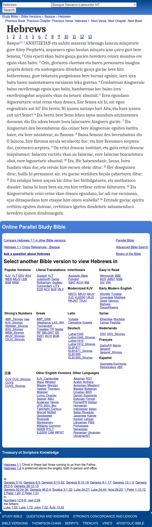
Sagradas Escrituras (113, 363)
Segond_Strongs (111, 352)
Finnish (90, 398)
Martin (117, 345)
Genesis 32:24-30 (16, 489)
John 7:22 (41, 507)
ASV (28, 275)
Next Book (135, 21)
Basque (78, 388)
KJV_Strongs (14, 322)
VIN (108, 282)
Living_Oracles (47, 395)
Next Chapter (117, 21)
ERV (21, 275)
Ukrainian (94, 432)
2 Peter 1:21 (30, 493)
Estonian (79, 398)
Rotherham (44, 282)
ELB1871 (74, 347)
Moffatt (51, 412)
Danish (78, 395)
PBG (91, 422)
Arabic (77, 382)
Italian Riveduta (83, 412)
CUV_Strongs (21, 379)
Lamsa (104, 322)
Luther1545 (75, 334)
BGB (56, 336)
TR (52, 329)
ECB (40, 289)
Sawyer (42, 398)
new (26, 319)
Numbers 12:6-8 (15, 500)
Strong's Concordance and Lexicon (105, 516)
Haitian (92, 402)
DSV (103, 334)
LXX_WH (58, 322)
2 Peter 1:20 (12, 493)
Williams (42, 425)
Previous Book (15, 21)
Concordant (44, 286)
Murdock (119, 319)
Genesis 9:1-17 (100, 482)
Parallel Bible (125, 240)
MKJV (82, 294)
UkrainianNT (81, 435)
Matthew (120, 297)
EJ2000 (42, 432)
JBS (120, 367)
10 (66, 36)
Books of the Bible (128, 254)
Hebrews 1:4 (12, 468)
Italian (93, 409)
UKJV (90, 297)
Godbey (57, 282)
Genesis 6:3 (31, 482)
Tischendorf (44, 326)
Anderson (43, 402)
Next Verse (98, 21)
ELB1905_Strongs (80, 357)
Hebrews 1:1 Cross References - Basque (32, 247)
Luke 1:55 (10, 507)
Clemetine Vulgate (80, 322)
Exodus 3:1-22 (62, 489)
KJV (8, 275)
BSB (8, 282)
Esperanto (90, 395)
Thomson (54, 388)
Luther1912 (75, 340)
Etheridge (106, 319)
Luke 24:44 (98, 489)
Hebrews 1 (82, 21)
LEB (24, 279)
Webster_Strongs (16, 326)
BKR (89, 392)
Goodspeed (44, 415)
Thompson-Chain (46, 523)
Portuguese (80, 425)
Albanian (79, 378)
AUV (103, 279)
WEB (8, 279)
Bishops (105, 304)
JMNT (111, 279)
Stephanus (44, 322)
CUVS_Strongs (15, 386)
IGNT (72, 282)
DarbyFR (106, 345)
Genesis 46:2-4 (40, 489)
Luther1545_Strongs (81, 337)
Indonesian (80, 409)
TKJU (83, 300)
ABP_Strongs (14, 319)
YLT (14, 275)
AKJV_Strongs (15, 336)
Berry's (72, 523)
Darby (55, 279)
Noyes (54, 402)
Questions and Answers (47, 516)
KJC (71, 297)
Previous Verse (62, 21)
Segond (105, 349)
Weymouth (107, 275)
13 (90, 36)
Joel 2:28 (34, 500)
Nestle (59, 329)
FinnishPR (80, 402)
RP (39, 332)
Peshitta (115, 322)
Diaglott (42, 275)
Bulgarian (91, 388)
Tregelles (43, 329)
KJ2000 (80, 297)
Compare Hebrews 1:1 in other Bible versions (35, 240)
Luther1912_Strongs (81, 344)
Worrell (41, 412)
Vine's (107, 523)
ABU (51, 398)
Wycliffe (105, 294)
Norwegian (80, 429)
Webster (42, 392)
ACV (47, 289)
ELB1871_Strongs (80, 350)
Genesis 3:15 (13, 482)
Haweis (42, 388)
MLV (61, 289)
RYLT (50, 429)
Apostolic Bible (130, 523)
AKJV (16, 279)
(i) (21, 42)
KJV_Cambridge (48, 378)
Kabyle (91, 415)
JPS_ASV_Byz (47, 405)
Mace (40, 382)
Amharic (88, 382)
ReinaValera (108, 367)
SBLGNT (48, 332)
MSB (15, 282)
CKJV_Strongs (15, 339)
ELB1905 (74, 354)
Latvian (88, 419)
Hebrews (64, 16)
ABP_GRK (44, 319)
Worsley (52, 385)
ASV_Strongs (14, 329)
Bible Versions (31, 16)
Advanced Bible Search (132, 247)
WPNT (59, 432)
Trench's (90, 523)
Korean (78, 419)
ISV (102, 282)
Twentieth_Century (49, 409)
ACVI (80, 282)
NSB (119, 279)
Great (103, 300)
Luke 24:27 (81, 489)
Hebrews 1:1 (12, 464)
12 (82, 36)
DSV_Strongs (116, 334)
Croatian (79, 392)
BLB (54, 289)
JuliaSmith (43, 279)
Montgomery (45, 422)
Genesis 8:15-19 (77, 482)
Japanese (79, 415)
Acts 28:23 (115, 489)
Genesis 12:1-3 (123, 482)
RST (89, 378)
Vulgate (73, 319)
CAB (51, 432)
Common (55, 425)
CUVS (9, 382)
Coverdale (106, 297)
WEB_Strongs (14, 332)
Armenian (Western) (86, 385)
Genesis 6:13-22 (53, 482)
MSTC (72, 294)
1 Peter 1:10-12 (135, 489)
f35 (57, 332)
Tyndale (116, 294)
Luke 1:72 (26, 507)
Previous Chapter (39, 21)
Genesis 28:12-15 (26, 486)
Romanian (80, 432)
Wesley (41, 385)
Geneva (113, 300)
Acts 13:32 (56, 507)
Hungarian (80, 405)
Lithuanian (80, 422)
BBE (118, 275)
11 (74, 36)
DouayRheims (109, 307)
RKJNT (73, 300)
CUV (8, 379)
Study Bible (10, 16)
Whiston (50, 382)
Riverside (43, 419)
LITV (56, 286)
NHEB (41, 429)
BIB (87, 282)
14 (101, 199)
